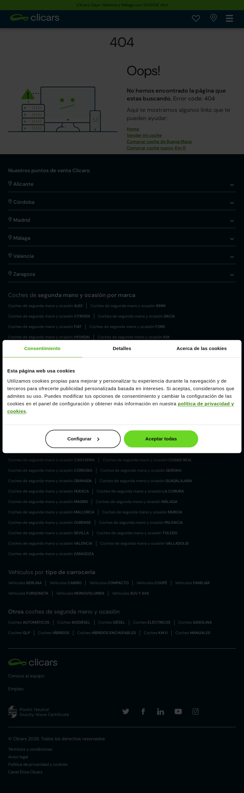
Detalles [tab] (122, 348)
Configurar (83, 438)
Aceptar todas (161, 438)
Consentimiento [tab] (42, 348)
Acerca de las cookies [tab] (202, 348)
